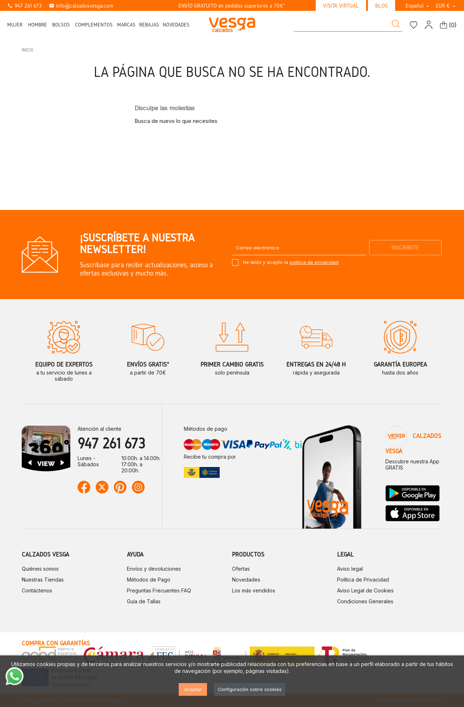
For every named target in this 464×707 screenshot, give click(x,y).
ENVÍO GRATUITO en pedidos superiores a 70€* (231, 6)
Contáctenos (37, 590)
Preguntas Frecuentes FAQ (159, 590)
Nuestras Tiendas (43, 579)
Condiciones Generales (365, 601)
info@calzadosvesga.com (81, 6)
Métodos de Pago (148, 579)
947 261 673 (24, 6)
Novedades (246, 579)
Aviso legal (350, 569)
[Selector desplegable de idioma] (418, 6)
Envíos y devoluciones (154, 569)
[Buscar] (348, 25)
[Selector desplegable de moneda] (446, 6)
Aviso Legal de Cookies (365, 590)
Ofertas (241, 569)
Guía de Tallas (144, 601)
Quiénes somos (40, 569)
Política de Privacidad (363, 579)
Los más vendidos (253, 590)
